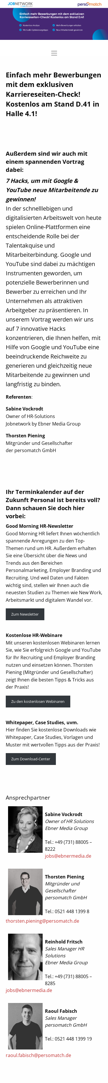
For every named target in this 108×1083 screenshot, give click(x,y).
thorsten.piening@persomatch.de (42, 921)
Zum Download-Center (30, 758)
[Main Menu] (54, 53)
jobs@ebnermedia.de (68, 856)
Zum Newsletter (25, 614)
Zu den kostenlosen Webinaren (38, 701)
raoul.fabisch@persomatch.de (38, 1055)
